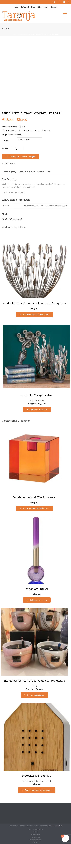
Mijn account (42, 7)
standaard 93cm (60, 206)
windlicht (18, 135)
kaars (10, 135)
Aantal (5, 149)
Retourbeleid (35, 837)
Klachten (36, 842)
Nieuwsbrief (35, 834)
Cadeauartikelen (23, 130)
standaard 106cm (47, 206)
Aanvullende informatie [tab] (32, 171)
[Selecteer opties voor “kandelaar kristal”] (37, 600)
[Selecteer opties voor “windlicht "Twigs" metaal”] (37, 409)
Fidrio (34, 686)
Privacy (35, 832)
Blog (33, 7)
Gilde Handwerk (9, 163)
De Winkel (25, 7)
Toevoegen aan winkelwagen (20, 157)
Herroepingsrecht (35, 840)
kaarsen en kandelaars (42, 130)
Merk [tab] (50, 171)
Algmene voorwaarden (35, 829)
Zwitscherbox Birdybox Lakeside (37, 781)
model (6, 141)
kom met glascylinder (31, 206)
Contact (54, 7)
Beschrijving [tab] (9, 171)
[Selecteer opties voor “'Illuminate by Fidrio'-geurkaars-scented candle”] (34, 695)
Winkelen (23, 34)
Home (16, 7)
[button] (34, 314)
